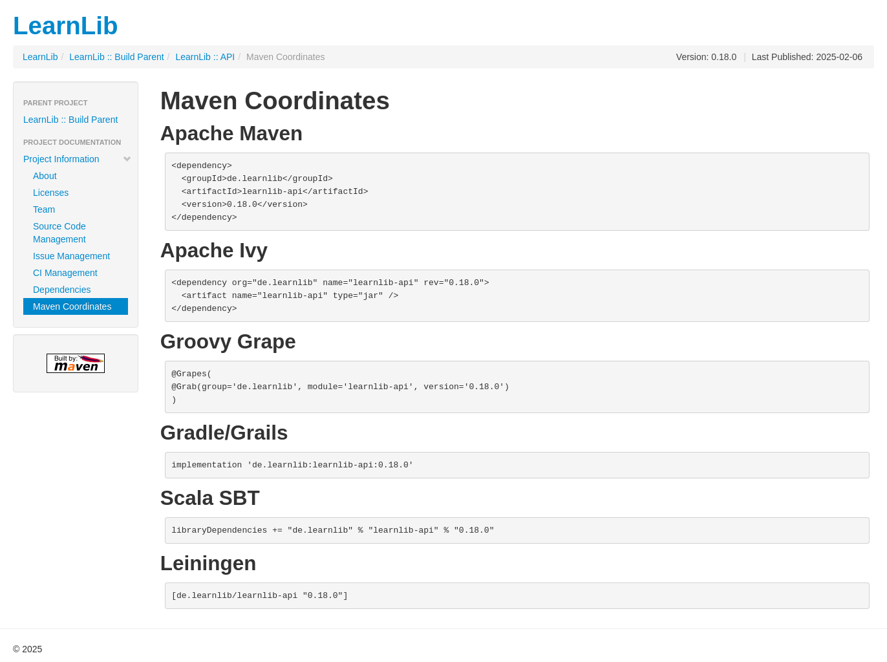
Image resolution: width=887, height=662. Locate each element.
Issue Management (71, 256)
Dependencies (62, 289)
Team (44, 209)
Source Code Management (59, 232)
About (45, 176)
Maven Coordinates (72, 306)
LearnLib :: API (205, 57)
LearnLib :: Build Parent (116, 57)
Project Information (77, 159)
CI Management (65, 273)
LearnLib (65, 25)
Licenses (51, 192)
